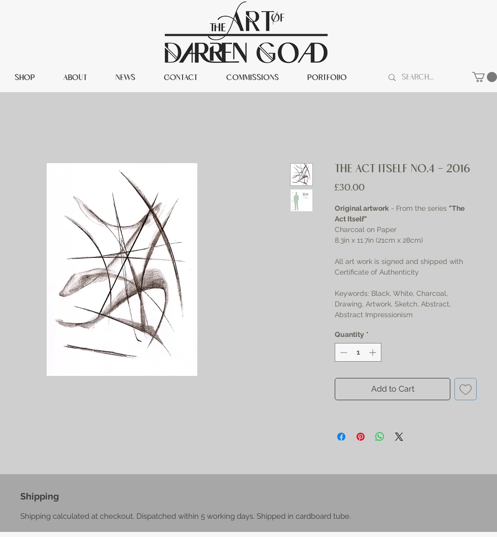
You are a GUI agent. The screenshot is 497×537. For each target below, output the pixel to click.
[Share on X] (399, 437)
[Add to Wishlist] (465, 389)
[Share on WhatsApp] (380, 437)
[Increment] (373, 352)
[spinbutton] (358, 352)
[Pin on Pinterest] (360, 437)
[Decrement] (342, 352)
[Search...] (426, 77)
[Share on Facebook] (341, 437)
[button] (484, 77)
